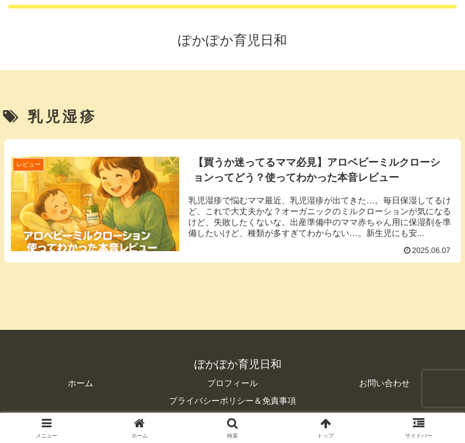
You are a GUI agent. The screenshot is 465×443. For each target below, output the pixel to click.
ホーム (80, 383)
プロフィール (232, 383)
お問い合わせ (384, 383)
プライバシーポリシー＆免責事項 (232, 400)
